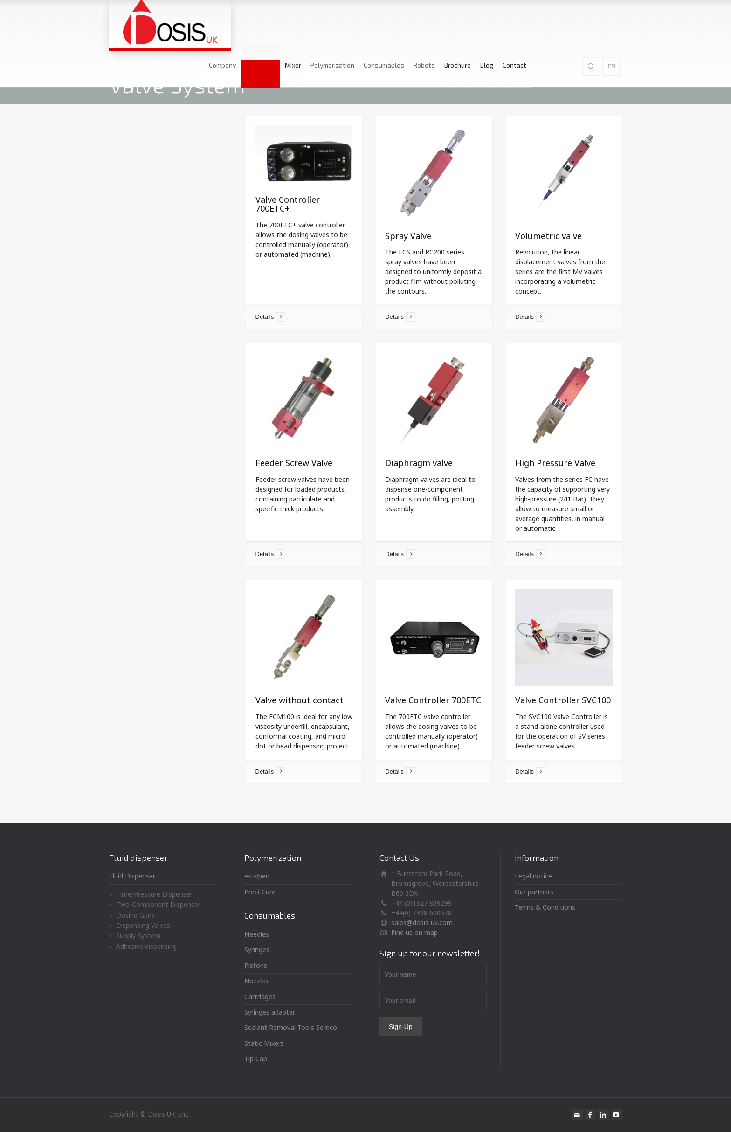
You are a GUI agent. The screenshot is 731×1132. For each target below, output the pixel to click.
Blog (527, 22)
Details (264, 316)
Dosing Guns (135, 915)
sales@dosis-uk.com (422, 922)
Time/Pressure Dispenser (154, 894)
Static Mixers (264, 1043)
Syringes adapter (269, 1012)
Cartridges (260, 996)
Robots (465, 22)
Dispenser (301, 22)
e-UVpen (256, 875)
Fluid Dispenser (132, 875)
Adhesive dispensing (146, 946)
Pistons (255, 965)
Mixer (333, 22)
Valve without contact (299, 700)
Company (262, 22)
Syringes (256, 949)
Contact (555, 22)
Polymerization (373, 22)
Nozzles (256, 980)
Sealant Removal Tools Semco (290, 1027)
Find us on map (414, 932)
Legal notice (533, 875)
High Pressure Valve (555, 462)
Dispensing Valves (143, 925)
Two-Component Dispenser (158, 904)
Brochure (498, 22)
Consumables (424, 22)
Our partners (534, 891)
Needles (256, 934)
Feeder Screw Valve (293, 462)
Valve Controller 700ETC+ (287, 204)
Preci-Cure (260, 891)
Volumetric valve (548, 235)
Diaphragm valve (419, 462)
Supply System (138, 935)
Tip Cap (255, 1058)
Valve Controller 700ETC (433, 700)
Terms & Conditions (545, 907)
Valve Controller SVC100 (563, 700)
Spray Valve (408, 235)
